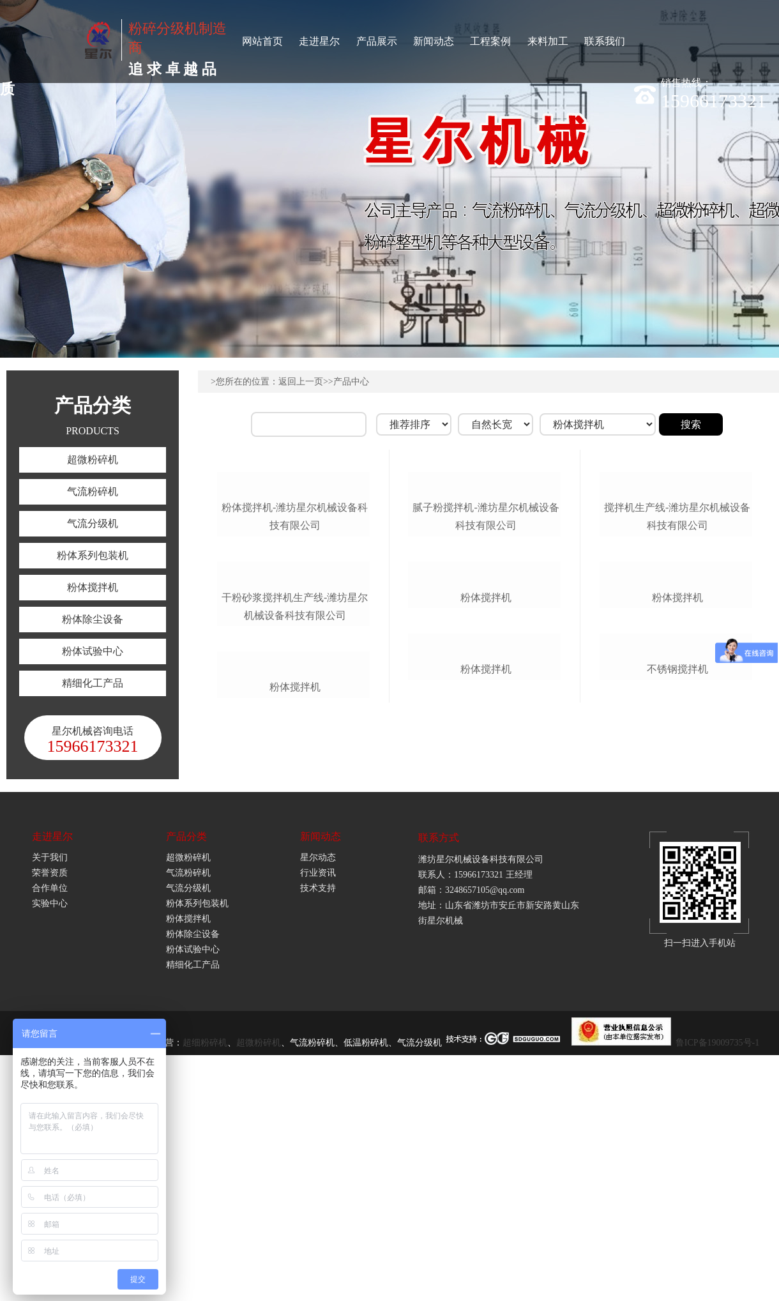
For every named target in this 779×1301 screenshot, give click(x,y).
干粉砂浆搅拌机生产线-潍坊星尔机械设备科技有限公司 (295, 801)
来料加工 (547, 41)
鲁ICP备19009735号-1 (717, 1277)
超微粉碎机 (92, 459)
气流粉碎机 (92, 491)
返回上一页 (300, 381)
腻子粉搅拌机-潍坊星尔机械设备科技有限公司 (485, 614)
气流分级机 (92, 523)
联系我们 (604, 41)
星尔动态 (318, 1092)
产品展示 (376, 41)
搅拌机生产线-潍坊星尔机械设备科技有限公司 (677, 614)
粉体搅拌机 (92, 587)
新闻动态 (433, 41)
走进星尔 (319, 41)
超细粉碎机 (205, 1277)
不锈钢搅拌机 (677, 962)
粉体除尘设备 (92, 619)
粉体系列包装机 (92, 555)
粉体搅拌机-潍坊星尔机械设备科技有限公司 (295, 614)
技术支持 (318, 1122)
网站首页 (262, 41)
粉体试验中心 (92, 651)
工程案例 (490, 41)
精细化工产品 (92, 683)
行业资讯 (318, 1107)
